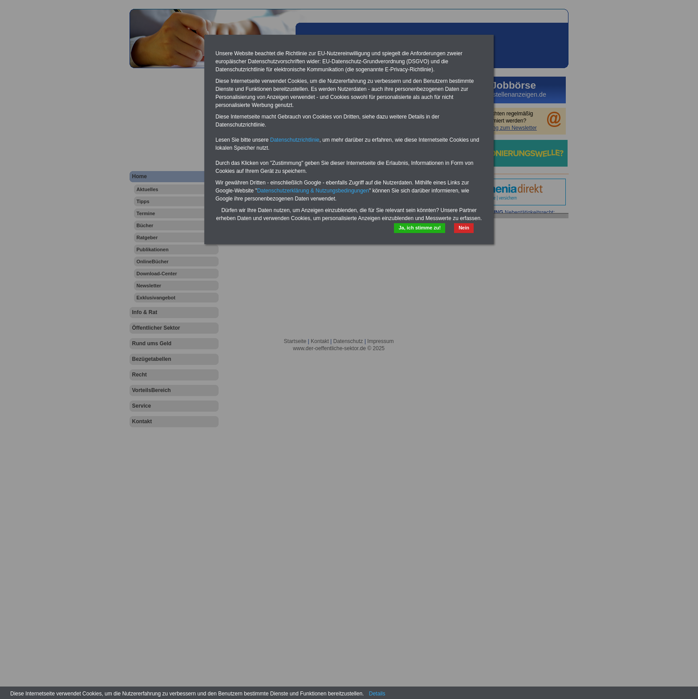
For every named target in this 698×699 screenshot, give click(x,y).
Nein (464, 227)
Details (377, 694)
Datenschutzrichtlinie (295, 140)
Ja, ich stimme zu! (419, 227)
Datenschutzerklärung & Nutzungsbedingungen (313, 191)
